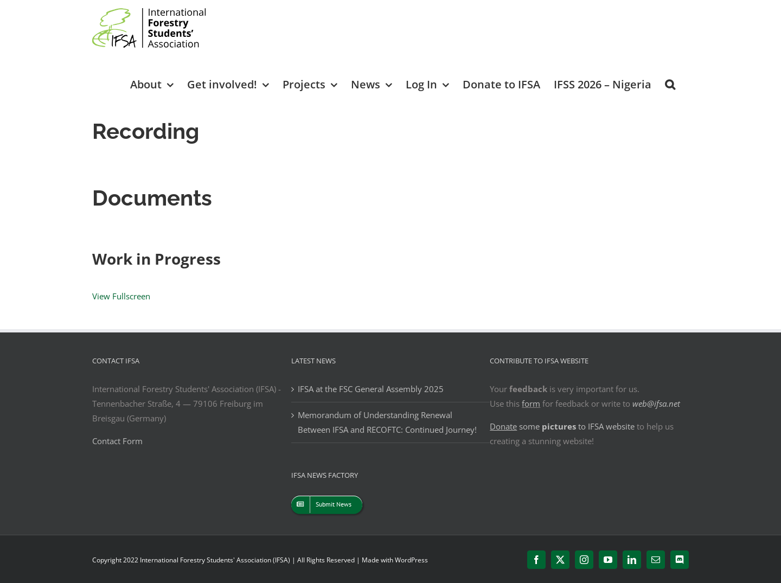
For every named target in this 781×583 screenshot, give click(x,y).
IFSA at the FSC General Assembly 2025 (371, 388)
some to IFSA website (562, 426)
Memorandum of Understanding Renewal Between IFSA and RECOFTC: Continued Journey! (387, 422)
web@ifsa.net (656, 403)
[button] (670, 84)
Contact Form (117, 440)
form (531, 403)
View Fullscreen (121, 296)
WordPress (411, 560)
